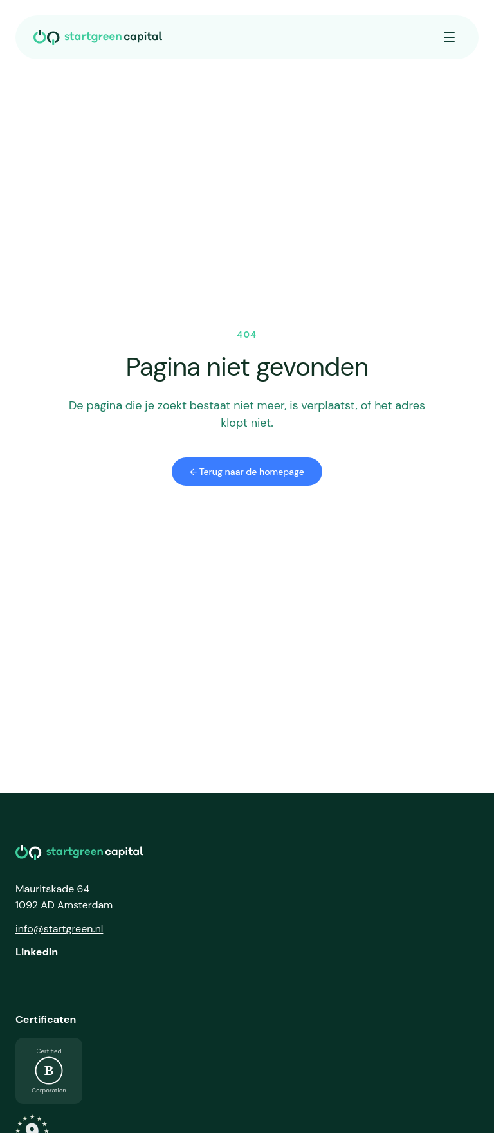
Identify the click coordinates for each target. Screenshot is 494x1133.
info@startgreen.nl (59, 928)
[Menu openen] (449, 37)
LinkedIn (36, 952)
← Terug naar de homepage (247, 471)
